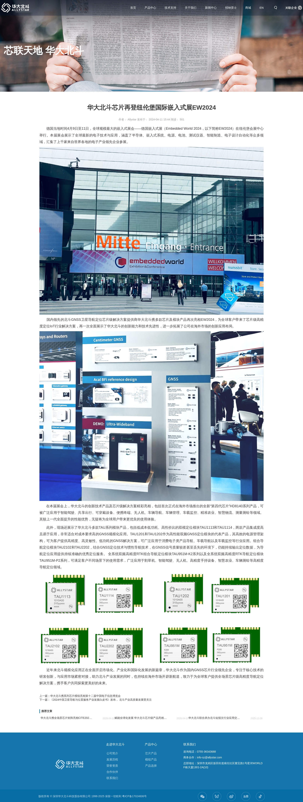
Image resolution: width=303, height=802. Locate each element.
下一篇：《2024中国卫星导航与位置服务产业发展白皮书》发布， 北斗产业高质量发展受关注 (95, 699)
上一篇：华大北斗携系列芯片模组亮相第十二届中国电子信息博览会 (80, 695)
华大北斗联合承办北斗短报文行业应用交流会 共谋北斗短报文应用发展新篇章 (214, 717)
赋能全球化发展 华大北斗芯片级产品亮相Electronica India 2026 (141, 717)
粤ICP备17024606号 (134, 796)
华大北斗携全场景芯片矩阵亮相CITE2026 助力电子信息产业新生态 (67, 717)
